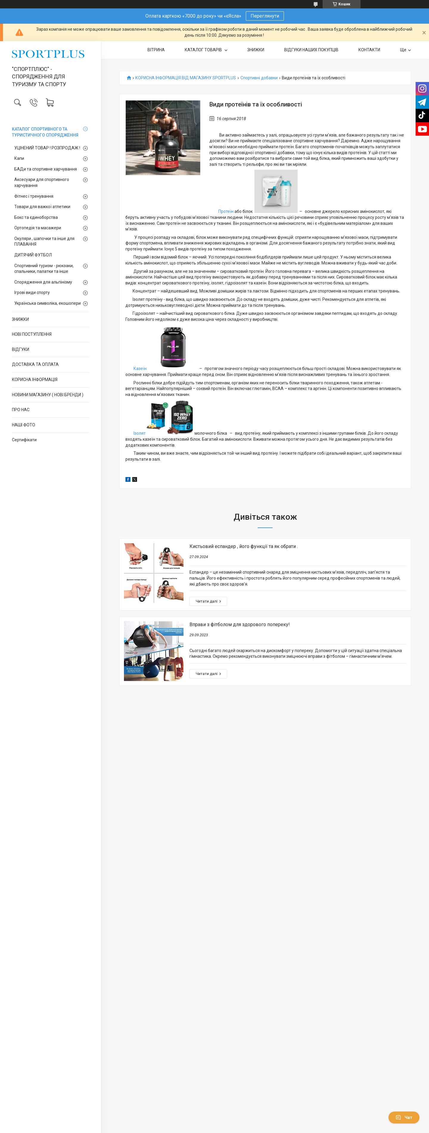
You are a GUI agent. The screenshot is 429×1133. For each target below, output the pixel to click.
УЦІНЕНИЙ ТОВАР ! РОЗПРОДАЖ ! (47, 148)
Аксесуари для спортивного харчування (41, 182)
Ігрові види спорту (32, 292)
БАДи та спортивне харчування (45, 169)
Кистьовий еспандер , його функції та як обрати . (243, 546)
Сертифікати (24, 439)
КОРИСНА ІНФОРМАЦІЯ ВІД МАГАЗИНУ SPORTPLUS (185, 78)
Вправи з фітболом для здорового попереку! (239, 624)
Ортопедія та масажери (37, 227)
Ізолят (139, 433)
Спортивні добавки (259, 78)
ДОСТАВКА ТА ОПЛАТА (35, 364)
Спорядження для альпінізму (43, 282)
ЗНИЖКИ (20, 319)
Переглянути (265, 16)
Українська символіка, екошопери (47, 303)
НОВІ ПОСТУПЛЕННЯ (32, 334)
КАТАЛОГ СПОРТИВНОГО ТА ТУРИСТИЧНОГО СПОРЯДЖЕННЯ (45, 132)
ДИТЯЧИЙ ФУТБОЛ (33, 255)
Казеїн (140, 368)
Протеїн (226, 211)
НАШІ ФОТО (23, 424)
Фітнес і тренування (33, 196)
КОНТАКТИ (369, 49)
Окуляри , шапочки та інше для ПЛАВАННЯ (44, 241)
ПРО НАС (20, 409)
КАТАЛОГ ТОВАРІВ (204, 49)
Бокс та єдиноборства (36, 217)
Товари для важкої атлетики (42, 206)
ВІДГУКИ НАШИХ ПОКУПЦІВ (311, 49)
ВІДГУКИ (20, 349)
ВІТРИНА (156, 49)
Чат (404, 1117)
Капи (19, 158)
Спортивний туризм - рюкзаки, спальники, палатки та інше (44, 268)
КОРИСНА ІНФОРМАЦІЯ (34, 379)
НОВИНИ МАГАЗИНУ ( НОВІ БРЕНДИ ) (47, 394)
